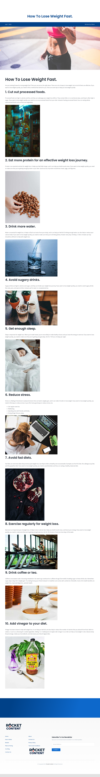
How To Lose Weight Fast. (31, 79)
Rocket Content (49, 764)
